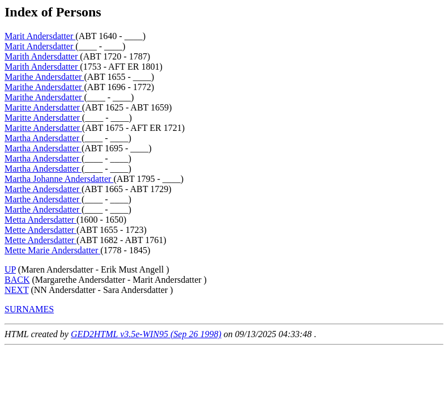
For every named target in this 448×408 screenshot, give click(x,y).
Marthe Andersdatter (43, 189)
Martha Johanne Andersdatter (59, 179)
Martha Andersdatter (43, 138)
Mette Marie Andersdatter (52, 250)
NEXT (16, 290)
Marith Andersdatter (42, 56)
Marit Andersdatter (40, 36)
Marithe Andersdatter (44, 77)
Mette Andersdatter (40, 230)
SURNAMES (29, 309)
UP (10, 269)
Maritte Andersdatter (43, 107)
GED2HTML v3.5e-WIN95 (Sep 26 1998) (146, 334)
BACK (17, 279)
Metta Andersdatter (40, 219)
